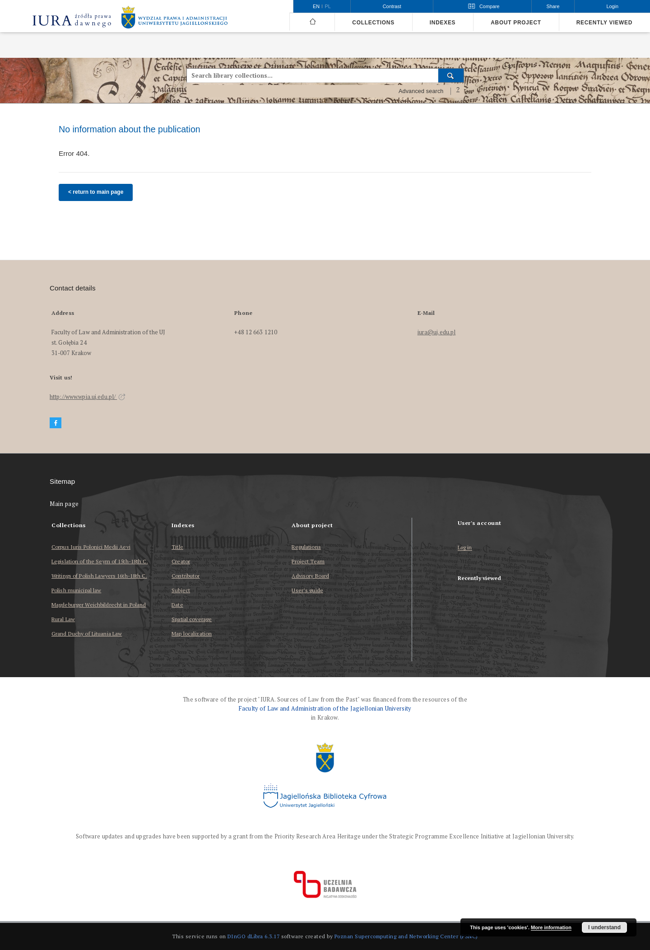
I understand (604, 927)
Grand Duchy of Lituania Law (86, 633)
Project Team (308, 561)
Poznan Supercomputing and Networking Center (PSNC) (406, 936)
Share (553, 6)
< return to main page (95, 192)
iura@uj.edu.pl (437, 332)
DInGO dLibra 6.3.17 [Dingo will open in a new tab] (254, 936)
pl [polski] (328, 6)
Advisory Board (310, 575)
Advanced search (421, 91)
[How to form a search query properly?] (458, 91)
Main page (64, 504)
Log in (465, 548)
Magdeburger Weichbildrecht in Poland (98, 604)
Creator (181, 561)
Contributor (186, 575)
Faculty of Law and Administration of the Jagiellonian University (325, 708)
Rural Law (63, 619)
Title (177, 546)
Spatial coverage (192, 619)
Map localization (192, 633)
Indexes (442, 22)
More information (551, 927)
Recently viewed (604, 22)
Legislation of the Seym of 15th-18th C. (99, 561)
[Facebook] (55, 423)
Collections (373, 22)
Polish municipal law (76, 590)
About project (516, 22)
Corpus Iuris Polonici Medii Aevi (90, 546)
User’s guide (307, 590)
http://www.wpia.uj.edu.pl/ (87, 397)
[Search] (451, 75)
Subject (181, 590)
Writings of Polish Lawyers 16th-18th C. (99, 575)
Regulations (306, 546)
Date (177, 604)
